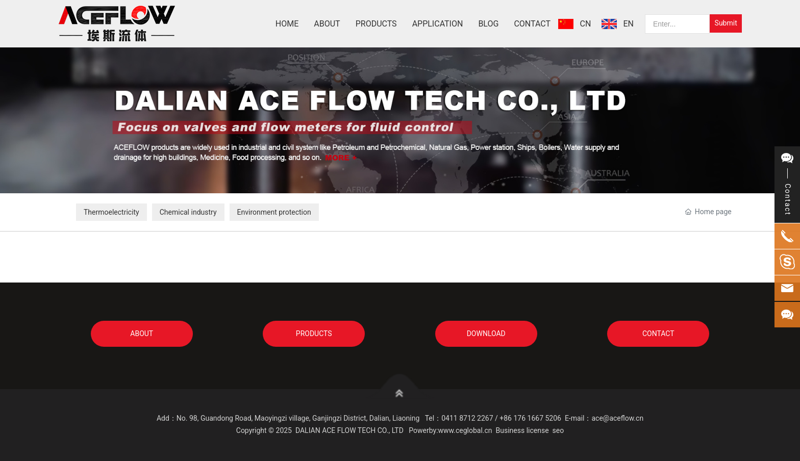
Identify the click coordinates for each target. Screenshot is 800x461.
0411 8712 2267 (467, 418)
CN (585, 24)
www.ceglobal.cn (465, 430)
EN (628, 24)
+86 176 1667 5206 (530, 418)
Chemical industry (188, 212)
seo (558, 430)
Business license (522, 430)
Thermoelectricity (111, 212)
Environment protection (274, 212)
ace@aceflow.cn (617, 418)
